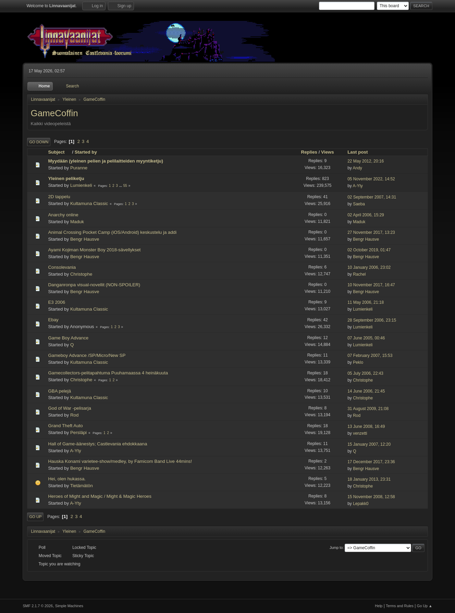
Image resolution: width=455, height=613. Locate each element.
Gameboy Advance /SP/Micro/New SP (86, 355)
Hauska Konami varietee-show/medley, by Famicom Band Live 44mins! (120, 461)
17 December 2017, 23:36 (371, 461)
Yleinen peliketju (66, 178)
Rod (74, 415)
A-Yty (357, 185)
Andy (357, 168)
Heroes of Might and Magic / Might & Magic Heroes (99, 496)
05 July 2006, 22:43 (365, 373)
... (121, 186)
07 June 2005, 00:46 (366, 338)
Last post (357, 152)
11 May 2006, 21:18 (365, 302)
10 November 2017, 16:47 (371, 285)
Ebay (53, 319)
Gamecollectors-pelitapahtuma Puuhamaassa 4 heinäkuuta (108, 372)
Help (378, 606)
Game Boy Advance (68, 337)
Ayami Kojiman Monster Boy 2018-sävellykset (94, 249)
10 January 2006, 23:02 (369, 267)
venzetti (360, 433)
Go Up (35, 517)
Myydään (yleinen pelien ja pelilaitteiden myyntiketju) (105, 161)
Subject (59, 152)
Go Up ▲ (424, 606)
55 (125, 186)
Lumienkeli (81, 185)
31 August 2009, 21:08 (368, 408)
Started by (86, 152)
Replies (309, 152)
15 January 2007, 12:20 (369, 444)
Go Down (38, 142)
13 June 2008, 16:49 (366, 426)
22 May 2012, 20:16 (365, 161)
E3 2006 (56, 302)
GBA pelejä (59, 391)
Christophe (81, 274)
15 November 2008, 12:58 (371, 496)
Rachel (359, 274)
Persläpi (78, 432)
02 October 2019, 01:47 (369, 250)
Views (327, 152)
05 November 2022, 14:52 (371, 179)
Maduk (77, 221)
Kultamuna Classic (89, 203)
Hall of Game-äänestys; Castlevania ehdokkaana (97, 443)
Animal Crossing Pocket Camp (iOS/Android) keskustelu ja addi (112, 232)
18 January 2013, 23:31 (369, 479)
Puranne (78, 167)
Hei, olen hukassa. (67, 478)
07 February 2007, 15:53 (369, 355)
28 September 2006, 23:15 (371, 320)
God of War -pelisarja (69, 408)
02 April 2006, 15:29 (365, 215)
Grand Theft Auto (65, 425)
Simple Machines (69, 606)
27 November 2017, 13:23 (371, 232)
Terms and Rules (400, 606)
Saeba (359, 204)
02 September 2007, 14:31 (371, 197)
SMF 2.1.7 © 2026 (38, 606)
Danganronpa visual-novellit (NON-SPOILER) (94, 284)
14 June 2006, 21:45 (366, 391)
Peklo (358, 362)
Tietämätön (81, 485)
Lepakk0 (360, 503)
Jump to (336, 547)
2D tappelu (59, 196)
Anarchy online (63, 214)
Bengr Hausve (84, 239)
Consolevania (62, 267)
